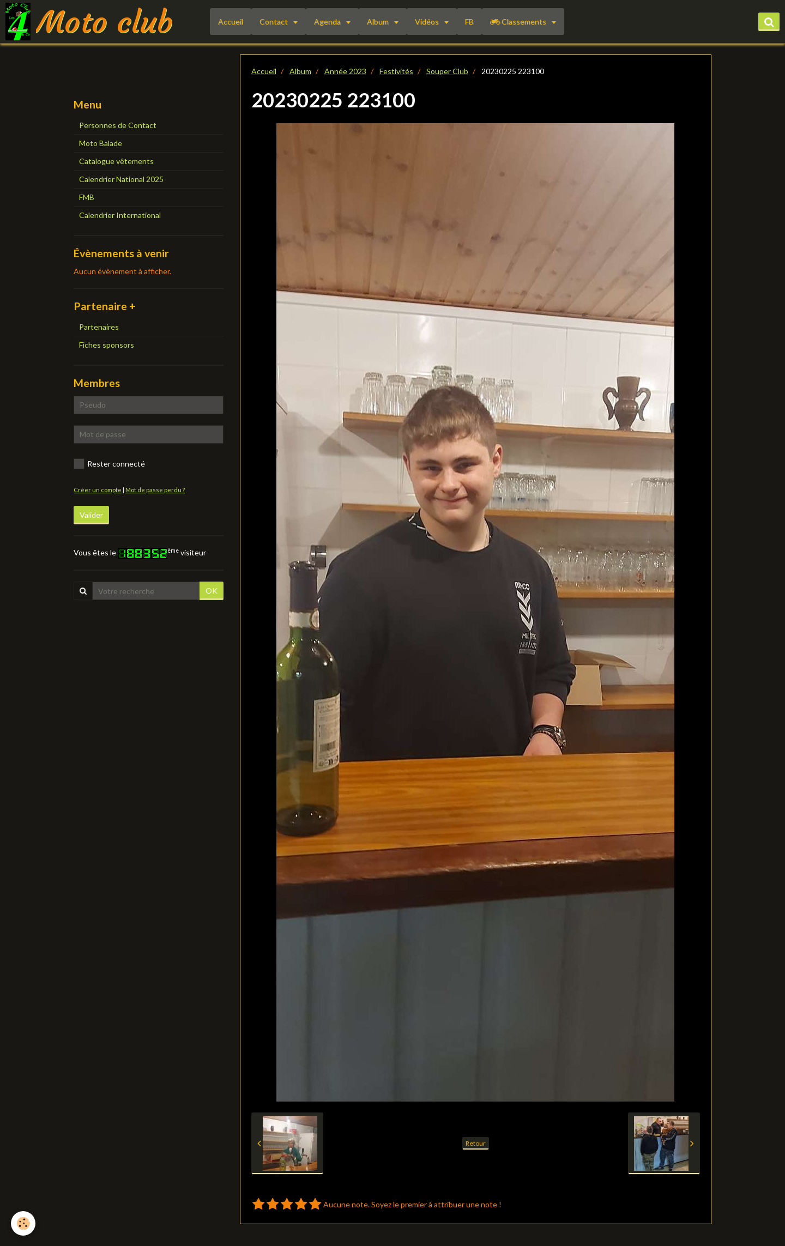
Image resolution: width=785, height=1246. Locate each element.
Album (378, 21)
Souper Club (447, 71)
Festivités (396, 71)
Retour (476, 1143)
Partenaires (99, 326)
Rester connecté (109, 463)
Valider (91, 514)
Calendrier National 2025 (121, 179)
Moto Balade (100, 143)
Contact (274, 21)
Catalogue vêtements (116, 161)
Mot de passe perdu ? (155, 489)
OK (212, 590)
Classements (519, 21)
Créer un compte (98, 489)
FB (469, 21)
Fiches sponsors (106, 344)
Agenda (328, 21)
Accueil (230, 21)
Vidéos (427, 21)
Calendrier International (120, 215)
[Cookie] (23, 1223)
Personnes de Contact (117, 125)
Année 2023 (345, 71)
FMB (86, 197)
